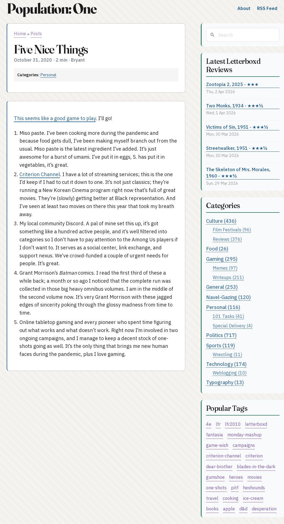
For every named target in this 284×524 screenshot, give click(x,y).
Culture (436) (221, 221)
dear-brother (219, 466)
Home (20, 33)
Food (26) (217, 248)
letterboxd (256, 424)
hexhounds (254, 487)
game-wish (217, 445)
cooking (231, 498)
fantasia (214, 434)
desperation (264, 509)
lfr (218, 424)
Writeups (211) (228, 277)
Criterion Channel (39, 174)
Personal (48, 74)
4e (208, 424)
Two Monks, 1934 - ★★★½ (234, 105)
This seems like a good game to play (55, 118)
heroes (236, 477)
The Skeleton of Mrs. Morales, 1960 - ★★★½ (238, 172)
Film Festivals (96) (232, 229)
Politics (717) (221, 335)
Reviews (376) (227, 239)
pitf (235, 487)
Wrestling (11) (227, 354)
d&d (243, 509)
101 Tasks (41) (228, 316)
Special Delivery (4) (232, 325)
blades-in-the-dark (256, 466)
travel (212, 498)
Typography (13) (225, 382)
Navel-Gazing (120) (228, 297)
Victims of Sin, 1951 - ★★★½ (237, 127)
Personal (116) (223, 307)
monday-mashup (244, 434)
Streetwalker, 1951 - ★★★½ (236, 148)
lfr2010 (233, 424)
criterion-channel (223, 456)
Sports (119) (220, 345)
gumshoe (215, 477)
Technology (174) (226, 364)
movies (254, 477)
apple (229, 509)
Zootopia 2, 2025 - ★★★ (232, 84)
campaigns (244, 445)
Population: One (52, 8)
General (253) (222, 287)
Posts (36, 33)
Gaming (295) (221, 259)
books (212, 509)
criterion (254, 456)
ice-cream (253, 498)
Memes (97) (225, 268)
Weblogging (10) (230, 373)
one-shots (216, 487)
